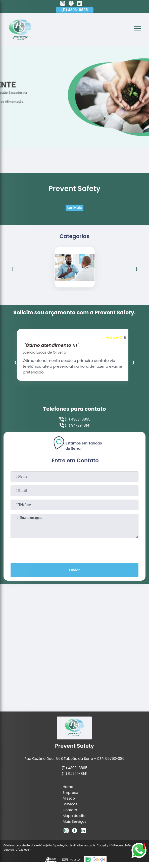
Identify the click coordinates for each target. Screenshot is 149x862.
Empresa (70, 792)
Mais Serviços (74, 821)
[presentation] (13, 269)
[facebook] (71, 4)
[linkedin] (79, 4)
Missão (69, 798)
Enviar (74, 570)
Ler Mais (74, 207)
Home (68, 786)
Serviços (70, 804)
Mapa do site (74, 815)
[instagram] (62, 4)
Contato (70, 809)
